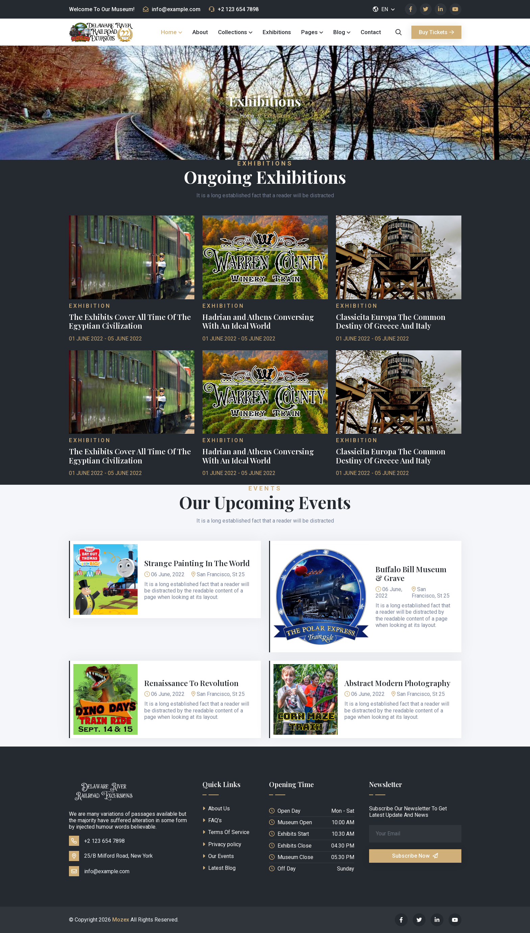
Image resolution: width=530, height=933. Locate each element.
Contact (371, 32)
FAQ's (212, 820)
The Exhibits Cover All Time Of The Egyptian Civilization (130, 321)
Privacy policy (221, 844)
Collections (232, 32)
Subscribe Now (415, 856)
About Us (216, 808)
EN (380, 9)
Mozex (120, 919)
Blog (339, 32)
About (200, 32)
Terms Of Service (225, 832)
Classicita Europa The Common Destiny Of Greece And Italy (390, 321)
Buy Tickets (436, 32)
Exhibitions (277, 32)
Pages (309, 32)
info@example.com (171, 9)
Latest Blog (219, 868)
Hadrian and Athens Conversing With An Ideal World (258, 321)
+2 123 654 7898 (234, 9)
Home (169, 32)
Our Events (218, 856)
